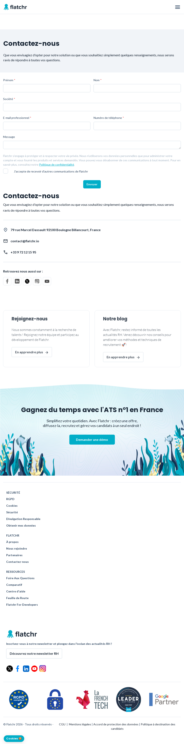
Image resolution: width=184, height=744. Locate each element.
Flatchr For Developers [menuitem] (22, 604)
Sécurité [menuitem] (12, 512)
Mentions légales (80, 724)
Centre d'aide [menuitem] (15, 591)
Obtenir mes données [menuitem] (21, 525)
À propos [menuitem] (12, 541)
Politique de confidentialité (56, 164)
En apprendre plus (29, 364)
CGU (62, 724)
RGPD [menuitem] (10, 499)
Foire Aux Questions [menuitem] (20, 578)
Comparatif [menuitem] (14, 584)
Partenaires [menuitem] (14, 555)
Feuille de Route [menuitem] (17, 598)
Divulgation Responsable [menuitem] (23, 518)
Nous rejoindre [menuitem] (16, 548)
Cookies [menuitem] (12, 505)
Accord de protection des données (115, 724)
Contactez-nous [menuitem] (17, 561)
